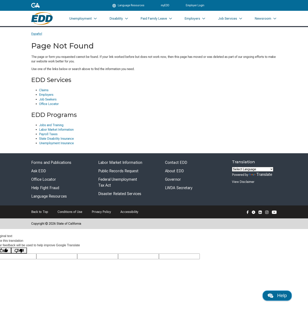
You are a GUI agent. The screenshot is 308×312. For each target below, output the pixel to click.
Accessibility (129, 215)
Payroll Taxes (48, 137)
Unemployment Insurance (56, 146)
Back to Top (39, 215)
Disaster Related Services (119, 197)
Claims (44, 93)
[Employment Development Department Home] (42, 21)
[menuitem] (83, 21)
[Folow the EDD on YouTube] (274, 215)
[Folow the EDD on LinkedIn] (260, 215)
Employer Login (195, 6)
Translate (260, 177)
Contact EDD (176, 165)
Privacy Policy (101, 215)
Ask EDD (38, 174)
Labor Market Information (56, 133)
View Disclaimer (243, 185)
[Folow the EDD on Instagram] (267, 215)
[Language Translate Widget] (252, 172)
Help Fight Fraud (45, 191)
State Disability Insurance (56, 142)
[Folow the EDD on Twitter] (253, 215)
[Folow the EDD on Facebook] (248, 215)
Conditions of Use (70, 215)
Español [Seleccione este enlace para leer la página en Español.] (36, 37)
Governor (173, 182)
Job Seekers (48, 103)
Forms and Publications (51, 165)
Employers (46, 98)
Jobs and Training (51, 128)
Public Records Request (118, 174)
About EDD (174, 174)
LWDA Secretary (178, 191)
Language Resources (49, 199)
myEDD (165, 6)
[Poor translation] (19, 254)
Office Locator (49, 107)
